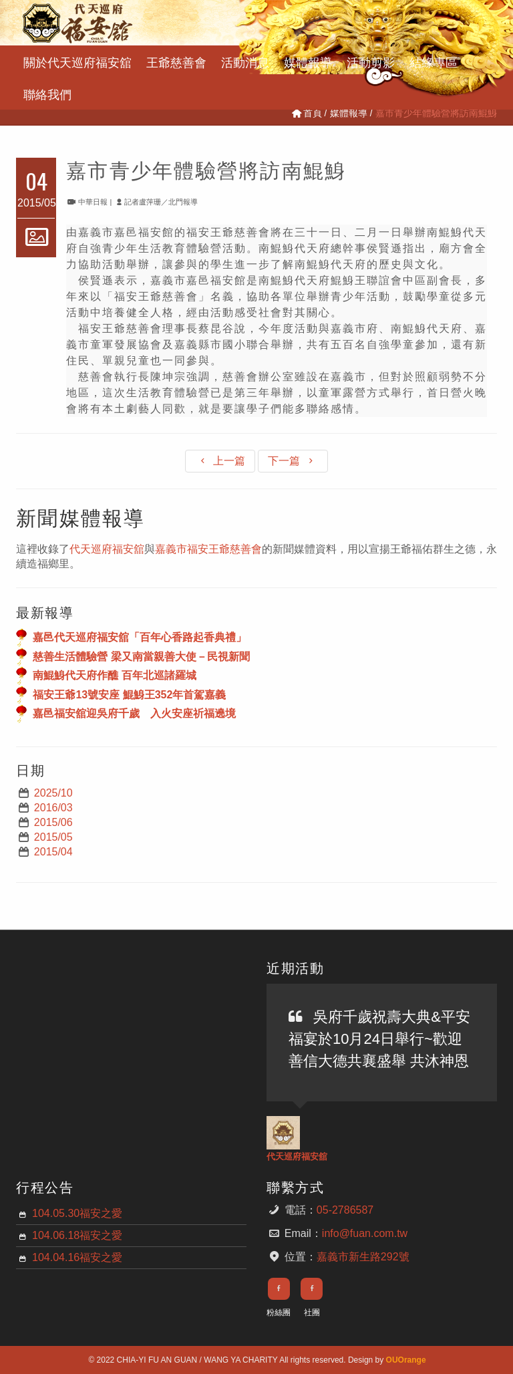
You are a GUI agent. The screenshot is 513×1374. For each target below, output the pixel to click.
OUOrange (406, 1360)
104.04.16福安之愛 (77, 1257)
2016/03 (53, 807)
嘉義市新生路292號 (363, 1256)
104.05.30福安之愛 (77, 1213)
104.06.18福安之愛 (77, 1235)
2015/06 (53, 822)
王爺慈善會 (176, 61)
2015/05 (53, 837)
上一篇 (220, 460)
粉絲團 (279, 1312)
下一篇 (293, 460)
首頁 (306, 113)
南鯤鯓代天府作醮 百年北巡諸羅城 (114, 675)
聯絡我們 (47, 93)
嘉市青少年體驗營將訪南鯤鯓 (206, 169)
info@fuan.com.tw (364, 1233)
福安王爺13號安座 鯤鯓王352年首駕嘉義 (129, 694)
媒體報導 (308, 61)
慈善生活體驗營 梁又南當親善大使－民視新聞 (141, 656)
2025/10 (53, 793)
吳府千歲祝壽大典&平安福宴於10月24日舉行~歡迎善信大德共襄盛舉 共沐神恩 (379, 1038)
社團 (312, 1312)
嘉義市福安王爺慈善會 (208, 549)
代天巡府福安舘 (106, 549)
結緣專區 (433, 61)
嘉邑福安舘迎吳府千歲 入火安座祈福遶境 (134, 713)
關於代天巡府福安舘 (77, 61)
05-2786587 (345, 1210)
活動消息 (245, 61)
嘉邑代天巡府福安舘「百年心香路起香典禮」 (139, 637)
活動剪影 (371, 61)
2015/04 (53, 851)
